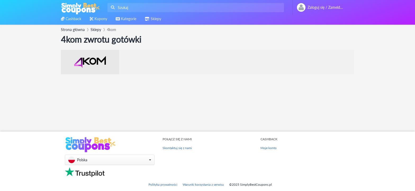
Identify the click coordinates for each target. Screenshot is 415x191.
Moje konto (268, 148)
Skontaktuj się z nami (177, 148)
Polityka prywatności (162, 184)
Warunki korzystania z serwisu (203, 184)
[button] (110, 160)
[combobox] (195, 7)
